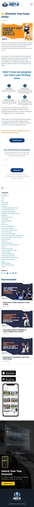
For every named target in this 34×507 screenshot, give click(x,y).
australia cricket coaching (8, 211)
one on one (4, 224)
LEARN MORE (17, 140)
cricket (3, 222)
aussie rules (4, 204)
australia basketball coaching (9, 208)
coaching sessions (6, 221)
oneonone (4, 241)
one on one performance (8, 233)
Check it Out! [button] (8, 483)
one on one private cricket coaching (11, 237)
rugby (3, 261)
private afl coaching (6, 248)
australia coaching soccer (8, 210)
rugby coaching (5, 263)
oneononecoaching (6, 243)
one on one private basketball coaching (12, 235)
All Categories (5, 195)
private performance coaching (9, 257)
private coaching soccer (7, 254)
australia (3, 206)
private (3, 246)
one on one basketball (7, 226)
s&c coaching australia (7, 265)
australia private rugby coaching (10, 213)
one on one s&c (6, 239)
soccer (3, 266)
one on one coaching (7, 228)
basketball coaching (6, 217)
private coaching (6, 252)
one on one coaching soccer (9, 230)
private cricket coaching (8, 256)
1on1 (2, 199)
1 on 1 (3, 197)
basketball (4, 215)
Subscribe (17, 170)
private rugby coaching (7, 259)
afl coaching (4, 202)
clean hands (4, 219)
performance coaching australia (10, 244)
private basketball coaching (9, 250)
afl (2, 200)
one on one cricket (6, 232)
